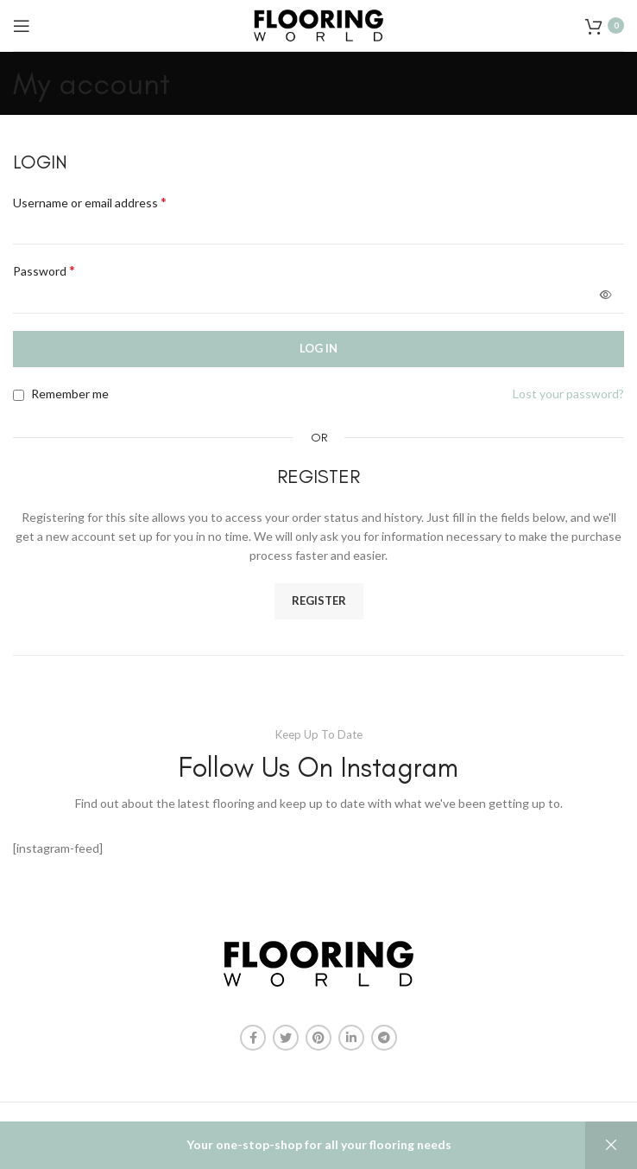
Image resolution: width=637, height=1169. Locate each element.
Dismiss (611, 1145)
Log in (318, 348)
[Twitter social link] (286, 1038)
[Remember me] (18, 395)
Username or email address (90, 202)
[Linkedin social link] (351, 1038)
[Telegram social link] (384, 1038)
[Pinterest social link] (318, 1038)
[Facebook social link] (253, 1038)
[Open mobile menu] (21, 26)
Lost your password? (568, 393)
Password (44, 270)
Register (319, 600)
